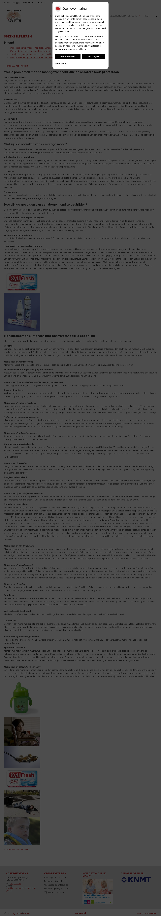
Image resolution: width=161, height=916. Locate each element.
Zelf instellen (61, 63)
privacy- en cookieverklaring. (73, 49)
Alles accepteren (68, 56)
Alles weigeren (94, 56)
